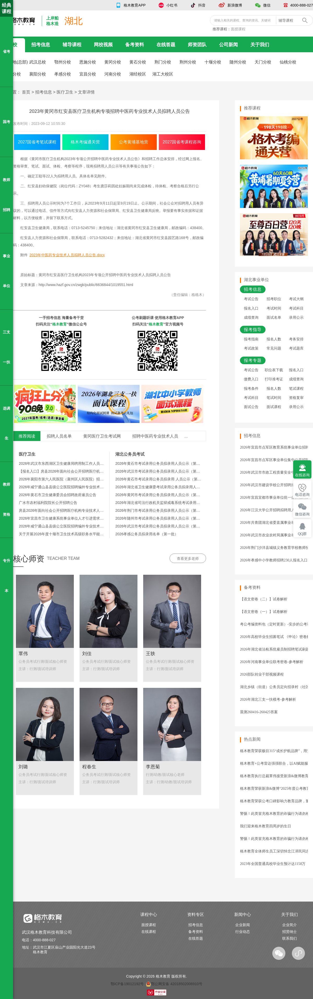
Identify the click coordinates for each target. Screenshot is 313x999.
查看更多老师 (188, 558)
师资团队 (197, 44)
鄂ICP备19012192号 (127, 984)
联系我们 (289, 938)
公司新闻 (228, 44)
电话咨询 (302, 495)
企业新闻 (242, 925)
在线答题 (165, 44)
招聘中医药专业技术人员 (155, 436)
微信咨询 (302, 514)
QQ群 (302, 534)
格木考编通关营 (85, 142)
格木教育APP (135, 5)
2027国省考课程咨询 (182, 142)
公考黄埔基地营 (133, 142)
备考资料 (134, 44)
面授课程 (238, 29)
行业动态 (242, 932)
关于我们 (259, 44)
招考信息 (40, 44)
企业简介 (289, 925)
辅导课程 (72, 44)
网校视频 (103, 44)
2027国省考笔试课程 (37, 142)
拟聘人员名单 (59, 436)
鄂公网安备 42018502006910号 (174, 984)
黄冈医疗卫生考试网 (102, 436)
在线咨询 (302, 475)
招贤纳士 (289, 932)
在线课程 (148, 932)
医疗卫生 (65, 92)
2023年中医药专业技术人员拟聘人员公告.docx (67, 255)
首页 (26, 92)
